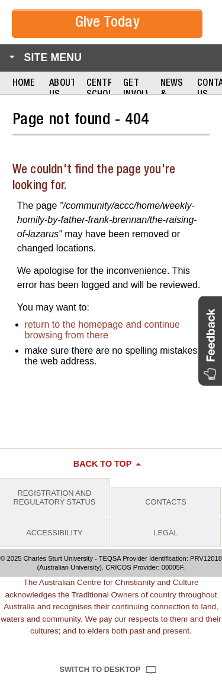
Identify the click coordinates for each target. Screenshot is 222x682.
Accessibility (54, 532)
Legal (165, 532)
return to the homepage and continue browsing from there (102, 329)
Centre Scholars (98, 89)
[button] (210, 341)
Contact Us (209, 89)
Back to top (102, 463)
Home (24, 84)
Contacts (165, 501)
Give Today (107, 23)
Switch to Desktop (100, 669)
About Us (61, 89)
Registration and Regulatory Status (55, 497)
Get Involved (135, 89)
